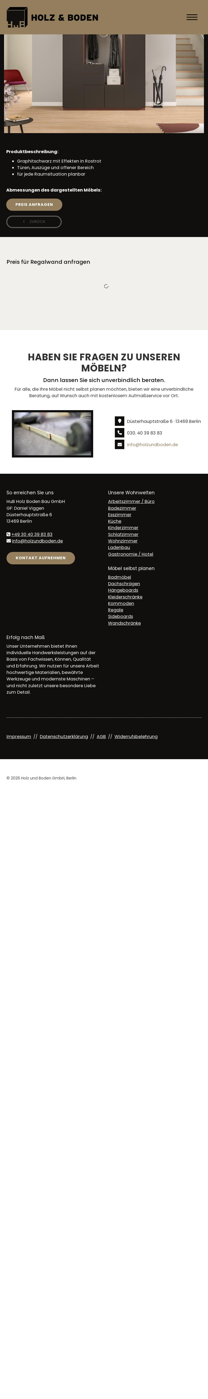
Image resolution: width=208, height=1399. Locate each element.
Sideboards (120, 616)
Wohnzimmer (123, 541)
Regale (115, 610)
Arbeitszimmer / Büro (131, 501)
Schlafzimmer (123, 534)
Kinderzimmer (123, 528)
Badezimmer (122, 508)
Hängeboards (123, 590)
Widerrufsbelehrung (136, 736)
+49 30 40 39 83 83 (32, 534)
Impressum (18, 736)
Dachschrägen (124, 584)
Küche (114, 521)
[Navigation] (192, 17)
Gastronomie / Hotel (130, 554)
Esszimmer (119, 515)
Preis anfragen (34, 204)
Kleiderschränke (125, 597)
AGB (101, 736)
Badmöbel (119, 577)
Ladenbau (119, 547)
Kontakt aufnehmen (41, 558)
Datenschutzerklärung (64, 736)
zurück (37, 221)
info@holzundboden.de (152, 445)
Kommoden (121, 603)
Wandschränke (124, 623)
